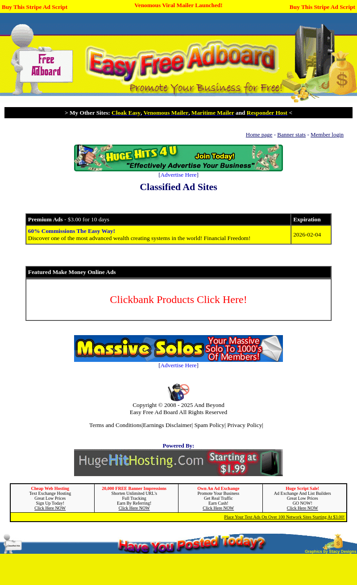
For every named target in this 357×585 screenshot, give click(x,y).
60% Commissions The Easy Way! (71, 231)
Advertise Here (178, 174)
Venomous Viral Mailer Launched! (178, 5)
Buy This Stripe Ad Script (34, 7)
